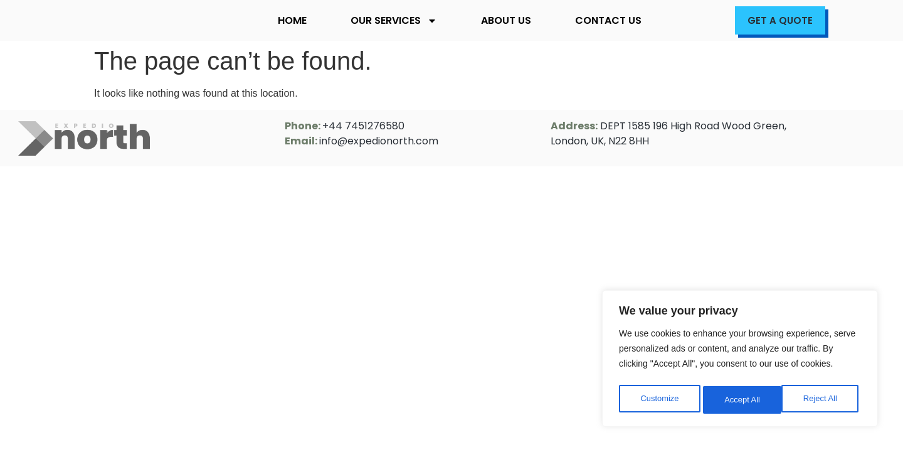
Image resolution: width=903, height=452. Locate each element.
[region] (740, 361)
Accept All (822, 400)
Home (292, 20)
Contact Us (608, 20)
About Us (506, 20)
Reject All (741, 400)
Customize (659, 400)
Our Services (394, 20)
